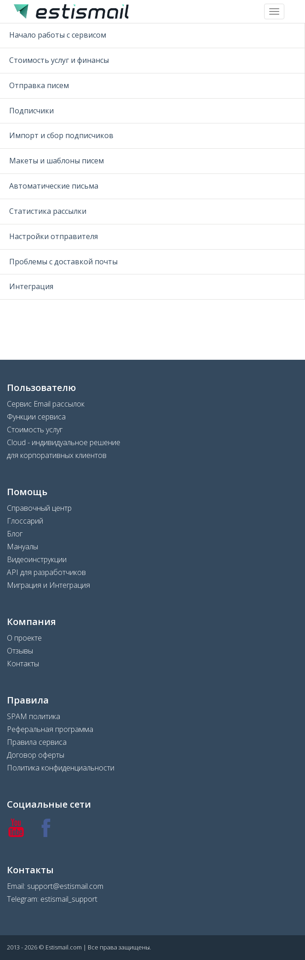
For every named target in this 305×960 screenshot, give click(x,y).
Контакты (23, 664)
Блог (15, 534)
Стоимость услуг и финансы (59, 60)
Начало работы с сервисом (57, 35)
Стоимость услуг (34, 429)
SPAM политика (33, 716)
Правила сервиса (37, 742)
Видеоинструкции (37, 559)
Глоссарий (25, 521)
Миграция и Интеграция (48, 585)
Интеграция (31, 286)
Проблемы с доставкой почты (63, 262)
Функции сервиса (36, 417)
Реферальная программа (50, 729)
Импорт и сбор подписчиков (61, 135)
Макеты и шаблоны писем (56, 161)
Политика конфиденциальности (60, 768)
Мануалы (22, 546)
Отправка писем (39, 85)
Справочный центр (39, 508)
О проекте (24, 638)
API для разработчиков (46, 572)
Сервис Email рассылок (46, 404)
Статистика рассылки (47, 211)
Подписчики (31, 111)
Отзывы (20, 651)
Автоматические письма (53, 186)
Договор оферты (35, 755)
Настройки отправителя (53, 236)
